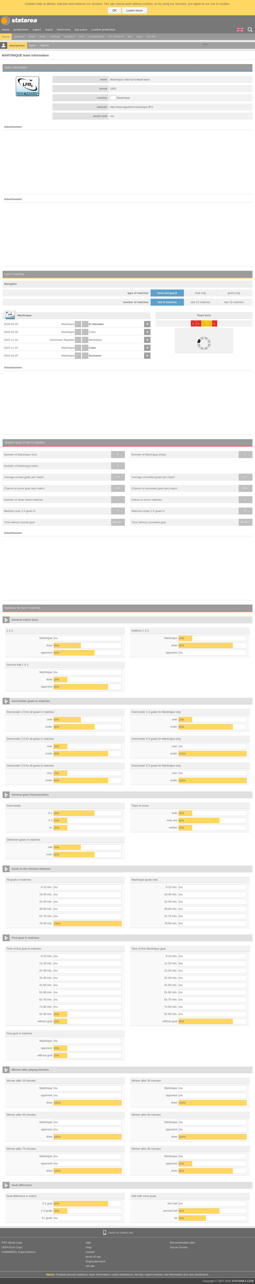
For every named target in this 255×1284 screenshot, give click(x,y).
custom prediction (104, 29)
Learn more (134, 10)
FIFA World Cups (11, 1242)
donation (70, 36)
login (140, 36)
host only (200, 293)
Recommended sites (182, 1242)
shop (42, 36)
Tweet (205, 44)
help (82, 36)
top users (81, 29)
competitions (96, 36)
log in (32, 45)
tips (130, 36)
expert (37, 29)
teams (6, 36)
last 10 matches (200, 302)
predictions (21, 29)
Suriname (95, 355)
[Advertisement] (127, 162)
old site (151, 36)
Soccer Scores (179, 1247)
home (6, 29)
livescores (64, 29)
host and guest (167, 293)
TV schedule (116, 36)
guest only (234, 293)
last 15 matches (234, 302)
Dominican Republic (62, 339)
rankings (55, 36)
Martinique (67, 324)
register (44, 45)
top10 (49, 29)
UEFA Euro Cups (11, 1247)
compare (19, 36)
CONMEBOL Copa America (18, 1252)
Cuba (92, 332)
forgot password (95, 1261)
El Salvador (96, 324)
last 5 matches (167, 302)
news (32, 36)
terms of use (93, 1256)
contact (90, 1252)
